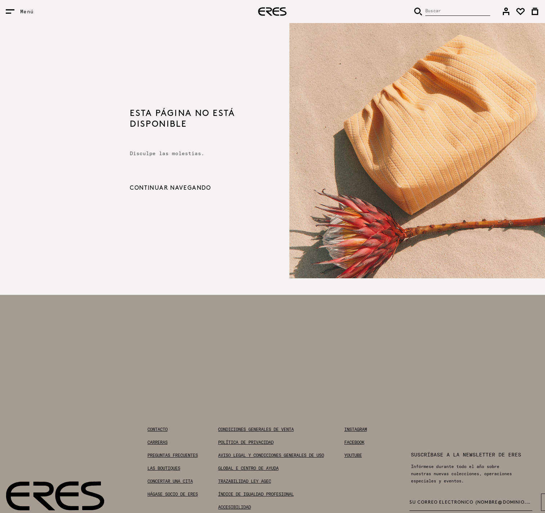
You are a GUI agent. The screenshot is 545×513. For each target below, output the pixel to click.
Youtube (353, 455)
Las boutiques (163, 468)
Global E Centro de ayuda (248, 468)
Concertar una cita (170, 481)
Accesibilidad (234, 507)
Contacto (157, 429)
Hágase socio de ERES (172, 494)
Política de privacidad (246, 442)
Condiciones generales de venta (256, 429)
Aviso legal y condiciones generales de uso (271, 455)
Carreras (157, 442)
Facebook (354, 442)
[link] (506, 11)
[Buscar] (452, 11)
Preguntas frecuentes (172, 455)
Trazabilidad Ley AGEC (244, 481)
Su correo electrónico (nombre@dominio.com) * (470, 502)
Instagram (355, 429)
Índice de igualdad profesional (256, 494)
